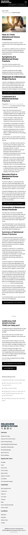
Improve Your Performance (8, 439)
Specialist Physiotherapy (7, 447)
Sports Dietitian (5, 455)
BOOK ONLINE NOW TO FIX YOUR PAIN (13, 92)
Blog (2, 502)
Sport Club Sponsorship (7, 505)
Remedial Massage (6, 450)
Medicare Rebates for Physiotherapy (14, 380)
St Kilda (3, 523)
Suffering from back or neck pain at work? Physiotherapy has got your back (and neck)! (13, 393)
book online (21, 4)
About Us (3, 494)
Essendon (3, 517)
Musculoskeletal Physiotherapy (9, 444)
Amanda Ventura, (7, 12)
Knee (2, 465)
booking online (7, 360)
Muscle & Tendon (5, 476)
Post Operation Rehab (7, 481)
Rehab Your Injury (5, 436)
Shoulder (3, 462)
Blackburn (3, 514)
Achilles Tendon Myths (10, 388)
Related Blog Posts (8, 377)
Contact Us (4, 491)
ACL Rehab (4, 479)
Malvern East (4, 520)
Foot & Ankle (4, 470)
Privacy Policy (4, 507)
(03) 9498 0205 (12, 4)
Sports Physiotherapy (6, 441)
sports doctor (5, 283)
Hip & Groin (4, 468)
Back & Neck (4, 473)
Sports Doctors (5, 452)
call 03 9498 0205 (8, 368)
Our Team (3, 496)
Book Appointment (6, 488)
